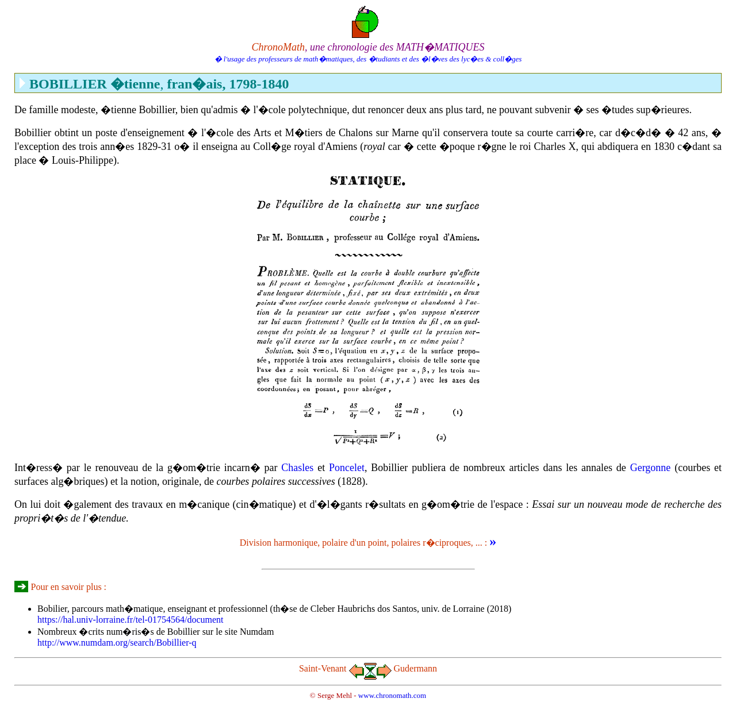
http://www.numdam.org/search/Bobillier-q (117, 642)
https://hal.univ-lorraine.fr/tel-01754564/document (130, 619)
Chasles (297, 467)
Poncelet (347, 467)
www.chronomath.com (392, 695)
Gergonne (650, 467)
